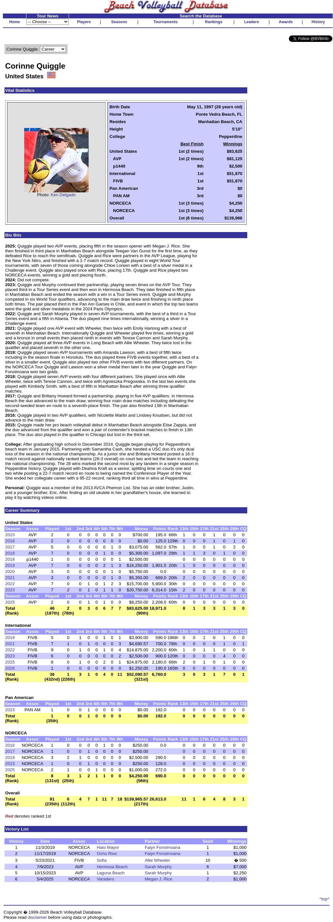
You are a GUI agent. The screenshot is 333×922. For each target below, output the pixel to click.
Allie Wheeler (157, 860)
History (318, 22)
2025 (10, 602)
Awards (286, 22)
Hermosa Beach (112, 866)
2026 (10, 668)
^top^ (324, 899)
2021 (10, 577)
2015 (10, 534)
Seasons (119, 22)
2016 (10, 541)
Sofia (101, 860)
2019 (10, 565)
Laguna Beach (110, 872)
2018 (10, 553)
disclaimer (37, 917)
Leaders (251, 22)
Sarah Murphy (158, 866)
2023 (10, 589)
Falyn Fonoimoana (162, 847)
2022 (10, 583)
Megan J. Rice (158, 879)
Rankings (213, 22)
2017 (10, 547)
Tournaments (165, 22)
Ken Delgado (63, 194)
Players (84, 22)
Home (14, 22)
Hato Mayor (108, 847)
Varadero (105, 879)
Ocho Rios (107, 853)
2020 (10, 571)
